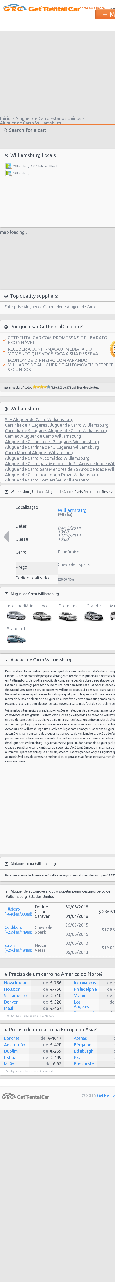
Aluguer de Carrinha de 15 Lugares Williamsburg (52, 447)
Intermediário (16, 612)
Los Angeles (81, 1004)
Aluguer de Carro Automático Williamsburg (47, 458)
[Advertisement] (68, 72)
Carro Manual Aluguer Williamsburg (40, 452)
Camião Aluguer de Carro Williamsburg (43, 436)
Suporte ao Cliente (90, 8)
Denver (11, 1001)
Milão (9, 1063)
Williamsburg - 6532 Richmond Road (35, 166)
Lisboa (10, 1057)
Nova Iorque (15, 982)
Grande (93, 612)
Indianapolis (85, 982)
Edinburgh (83, 1051)
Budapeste (84, 1063)
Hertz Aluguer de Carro (76, 307)
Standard (16, 635)
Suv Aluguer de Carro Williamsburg (39, 419)
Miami (79, 995)
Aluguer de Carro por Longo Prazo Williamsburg (52, 474)
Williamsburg (21, 173)
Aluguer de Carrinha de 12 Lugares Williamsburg (52, 441)
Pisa (77, 1057)
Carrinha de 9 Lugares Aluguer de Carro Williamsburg (57, 430)
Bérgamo (83, 1044)
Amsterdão (14, 1044)
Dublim (11, 1051)
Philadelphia (85, 989)
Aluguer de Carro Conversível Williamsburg (47, 480)
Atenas (80, 1038)
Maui (8, 1008)
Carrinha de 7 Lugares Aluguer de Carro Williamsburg (57, 425)
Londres (12, 1038)
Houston (12, 989)
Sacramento (15, 995)
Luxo (41, 612)
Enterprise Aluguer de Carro (28, 307)
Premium (67, 612)
